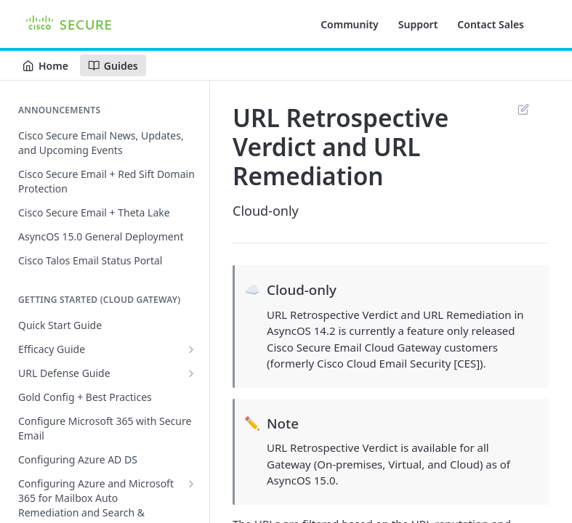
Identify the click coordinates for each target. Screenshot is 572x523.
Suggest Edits (523, 109)
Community (350, 24)
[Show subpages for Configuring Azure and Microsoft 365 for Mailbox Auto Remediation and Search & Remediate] (191, 484)
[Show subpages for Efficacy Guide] (191, 349)
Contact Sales (490, 24)
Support (418, 24)
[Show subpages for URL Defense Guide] (191, 373)
